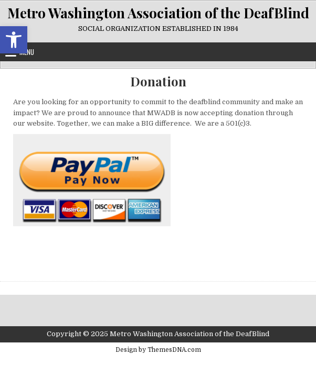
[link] (13, 39)
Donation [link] (158, 81)
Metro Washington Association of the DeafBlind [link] (158, 13)
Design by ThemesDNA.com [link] (158, 349)
